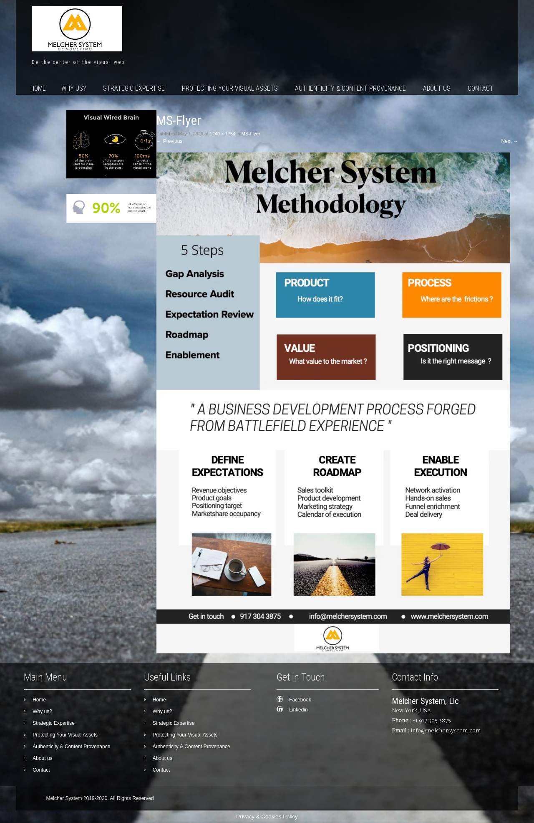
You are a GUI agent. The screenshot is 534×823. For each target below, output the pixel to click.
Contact (481, 88)
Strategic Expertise (134, 88)
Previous (169, 141)
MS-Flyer (251, 133)
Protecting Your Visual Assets (230, 88)
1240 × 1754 (222, 133)
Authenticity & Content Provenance (350, 88)
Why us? (73, 88)
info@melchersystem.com (446, 730)
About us (437, 88)
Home (38, 88)
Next (509, 141)
